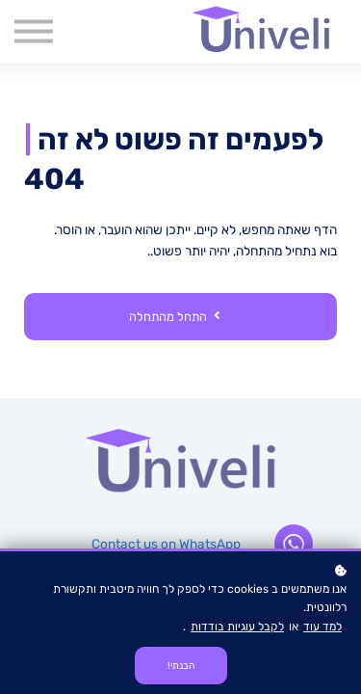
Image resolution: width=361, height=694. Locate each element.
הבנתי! (181, 665)
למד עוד (322, 626)
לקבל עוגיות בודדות (237, 626)
